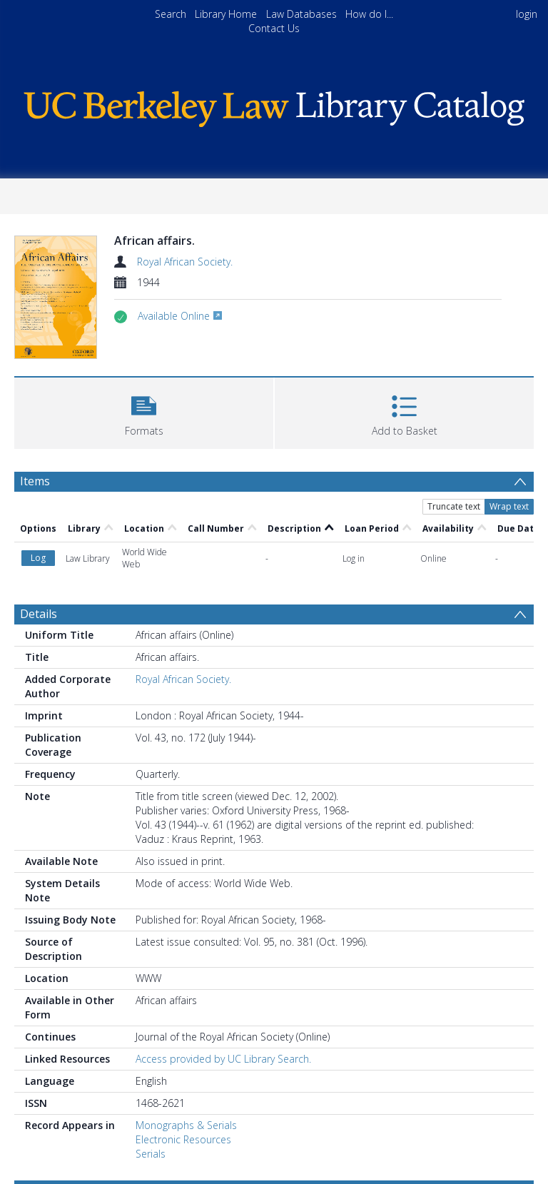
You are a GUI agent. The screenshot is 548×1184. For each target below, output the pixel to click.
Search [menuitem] (170, 14)
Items (35, 481)
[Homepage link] (274, 105)
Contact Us (274, 28)
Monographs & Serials (186, 1125)
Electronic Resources (183, 1139)
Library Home (226, 14)
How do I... (369, 14)
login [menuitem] (526, 14)
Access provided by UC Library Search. (223, 1059)
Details (38, 614)
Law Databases (301, 14)
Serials (151, 1153)
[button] (143, 411)
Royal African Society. (185, 261)
